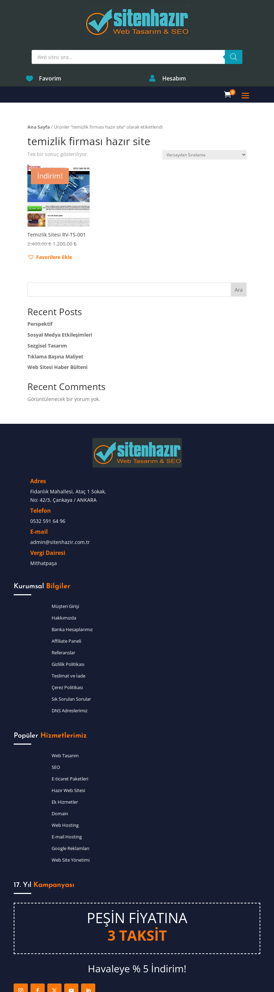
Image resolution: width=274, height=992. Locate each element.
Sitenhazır (134, 984)
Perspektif (39, 290)
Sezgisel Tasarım (47, 312)
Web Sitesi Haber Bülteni (57, 333)
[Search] (233, 24)
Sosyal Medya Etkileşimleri (59, 301)
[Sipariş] (204, 121)
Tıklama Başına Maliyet (55, 323)
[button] (49, 224)
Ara (239, 256)
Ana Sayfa (38, 93)
